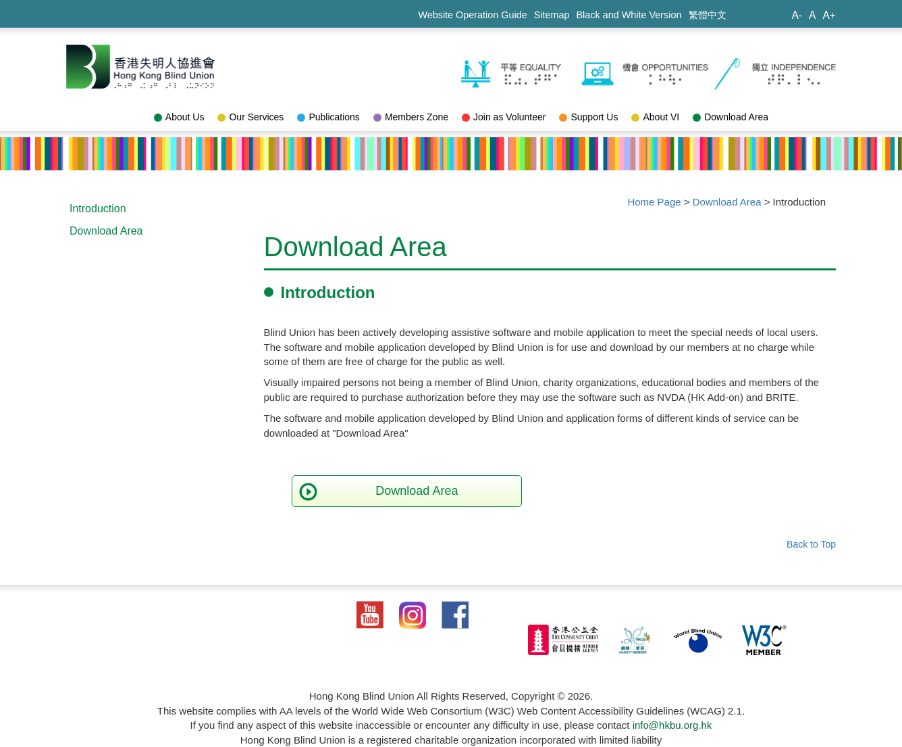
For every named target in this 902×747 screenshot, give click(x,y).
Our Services (250, 117)
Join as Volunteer (504, 117)
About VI (655, 117)
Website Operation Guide (472, 14)
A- (796, 15)
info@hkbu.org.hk (672, 725)
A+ (829, 15)
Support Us (588, 117)
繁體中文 (707, 14)
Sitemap (552, 14)
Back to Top (811, 544)
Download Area (730, 117)
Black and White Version (629, 14)
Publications (328, 117)
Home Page (654, 202)
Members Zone (410, 117)
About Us (179, 117)
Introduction (98, 208)
